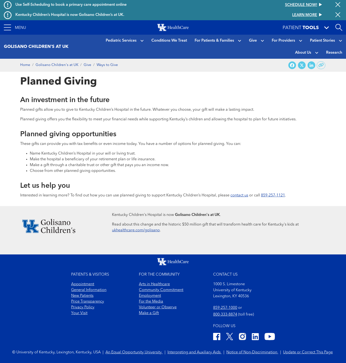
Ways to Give (107, 65)
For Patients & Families (214, 41)
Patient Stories (322, 41)
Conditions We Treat (169, 41)
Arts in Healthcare (154, 284)
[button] (15, 27)
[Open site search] (339, 27)
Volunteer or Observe (158, 307)
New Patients (82, 296)
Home (25, 65)
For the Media (151, 302)
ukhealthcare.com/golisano (136, 230)
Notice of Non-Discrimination (252, 352)
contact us (239, 195)
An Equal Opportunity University (134, 352)
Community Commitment (161, 290)
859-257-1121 (273, 195)
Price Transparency (87, 302)
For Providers (283, 41)
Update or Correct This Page (308, 352)
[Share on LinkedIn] (311, 65)
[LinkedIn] (255, 337)
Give (253, 41)
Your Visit (79, 313)
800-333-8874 (225, 315)
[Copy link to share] (321, 65)
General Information (88, 290)
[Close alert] (338, 5)
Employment (150, 296)
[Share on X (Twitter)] (302, 65)
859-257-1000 (225, 308)
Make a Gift (149, 313)
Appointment (82, 284)
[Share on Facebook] (292, 65)
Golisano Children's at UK (57, 65)
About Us (303, 53)
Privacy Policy (82, 307)
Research (334, 53)
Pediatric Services (121, 41)
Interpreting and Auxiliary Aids (194, 352)
